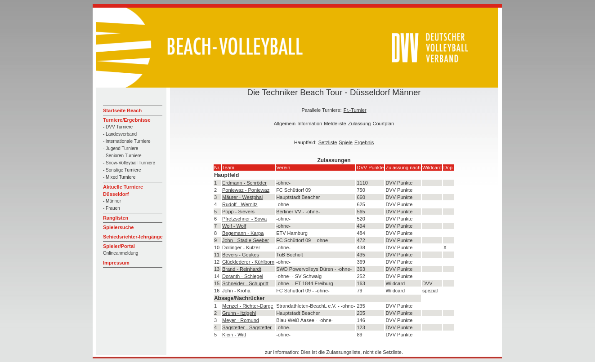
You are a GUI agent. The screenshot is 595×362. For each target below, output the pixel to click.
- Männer (112, 201)
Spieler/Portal (119, 246)
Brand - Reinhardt (241, 269)
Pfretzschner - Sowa (244, 218)
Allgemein (284, 123)
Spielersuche (118, 227)
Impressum (116, 262)
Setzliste (327, 142)
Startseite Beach (122, 110)
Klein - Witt (234, 334)
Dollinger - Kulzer (241, 247)
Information (309, 123)
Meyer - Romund (240, 320)
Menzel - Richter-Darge (247, 306)
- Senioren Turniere (122, 155)
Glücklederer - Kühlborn (248, 262)
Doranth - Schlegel (242, 276)
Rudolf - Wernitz (240, 204)
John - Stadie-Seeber (245, 240)
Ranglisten (115, 218)
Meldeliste (335, 123)
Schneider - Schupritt (245, 283)
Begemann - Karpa (243, 233)
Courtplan (383, 123)
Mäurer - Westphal (242, 197)
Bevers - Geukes (240, 254)
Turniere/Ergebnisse (127, 120)
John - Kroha (236, 290)
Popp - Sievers (238, 211)
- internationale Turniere (127, 141)
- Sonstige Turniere (122, 170)
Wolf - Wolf (234, 226)
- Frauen (111, 208)
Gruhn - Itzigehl (239, 313)
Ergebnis (364, 142)
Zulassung (359, 123)
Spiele (346, 142)
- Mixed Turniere (119, 177)
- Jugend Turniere (120, 148)
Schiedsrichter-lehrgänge (133, 236)
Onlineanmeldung (120, 253)
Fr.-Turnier (355, 110)
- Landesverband (120, 134)
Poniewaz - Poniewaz (245, 190)
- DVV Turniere (118, 126)
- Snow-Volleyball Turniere (129, 162)
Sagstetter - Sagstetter (247, 327)
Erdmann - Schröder (244, 182)
